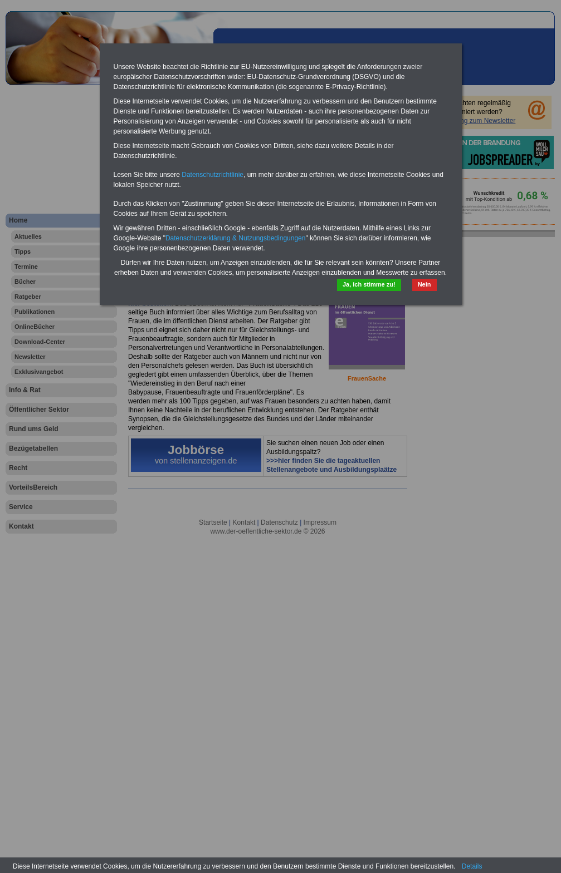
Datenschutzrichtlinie (212, 175)
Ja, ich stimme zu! (369, 284)
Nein (424, 284)
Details (472, 866)
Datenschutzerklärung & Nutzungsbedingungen (235, 238)
